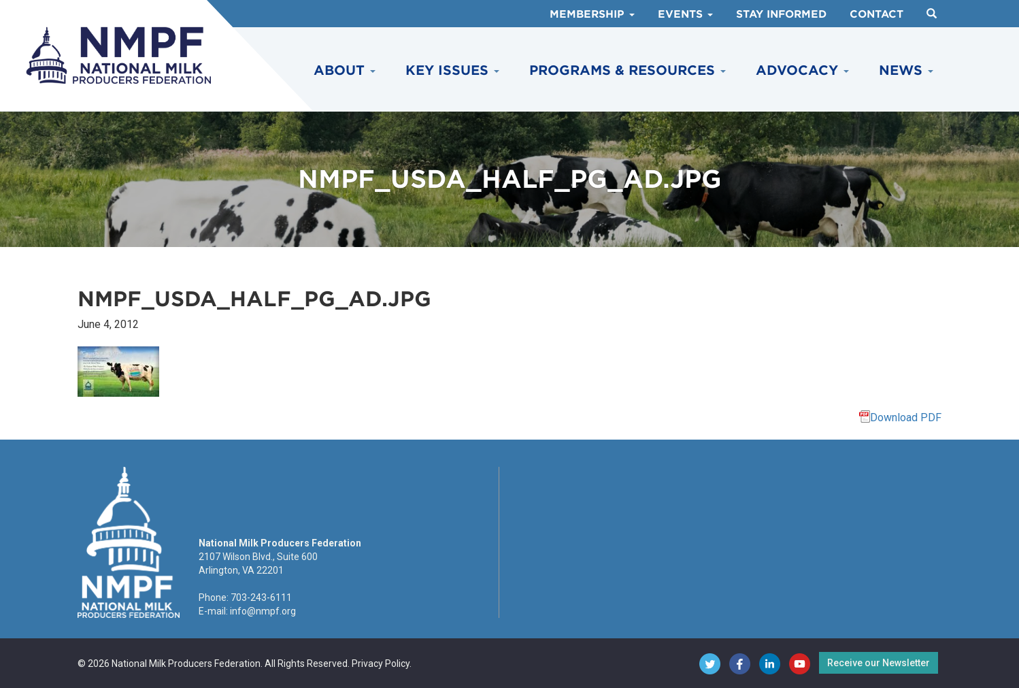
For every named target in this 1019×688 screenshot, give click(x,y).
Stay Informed (781, 14)
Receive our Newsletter (878, 662)
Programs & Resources (627, 70)
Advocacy (802, 70)
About (344, 70)
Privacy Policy (381, 663)
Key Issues (452, 70)
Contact (876, 14)
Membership (592, 14)
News (906, 70)
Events (685, 14)
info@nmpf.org (263, 611)
